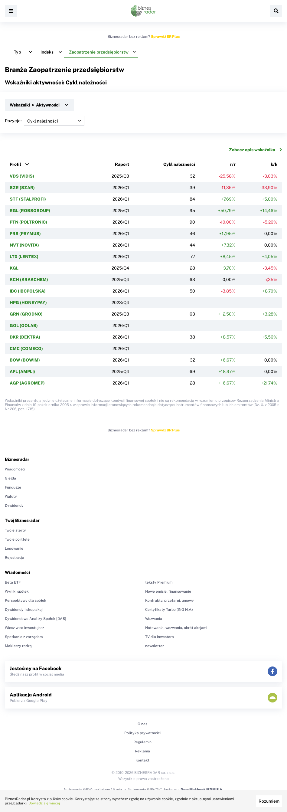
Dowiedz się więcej (44, 803)
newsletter (154, 646)
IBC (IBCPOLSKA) (28, 291)
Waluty (11, 496)
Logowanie (14, 548)
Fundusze (13, 487)
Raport (122, 164)
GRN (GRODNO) (26, 314)
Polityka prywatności (142, 733)
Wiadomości (15, 469)
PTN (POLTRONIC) (28, 222)
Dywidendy (14, 505)
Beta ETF (13, 582)
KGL (14, 268)
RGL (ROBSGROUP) (30, 210)
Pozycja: (44, 121)
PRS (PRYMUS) (25, 233)
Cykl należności (179, 164)
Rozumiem (269, 801)
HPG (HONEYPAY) (28, 302)
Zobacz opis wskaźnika (255, 149)
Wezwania (153, 619)
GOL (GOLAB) (24, 325)
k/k (274, 164)
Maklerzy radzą (18, 646)
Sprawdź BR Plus (165, 36)
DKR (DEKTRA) (25, 337)
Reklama (142, 751)
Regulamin (142, 742)
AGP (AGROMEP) (27, 383)
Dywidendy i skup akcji (24, 609)
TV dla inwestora (159, 637)
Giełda (10, 478)
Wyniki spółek (17, 591)
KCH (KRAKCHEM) (29, 279)
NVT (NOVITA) (24, 245)
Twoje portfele (17, 539)
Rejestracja (14, 557)
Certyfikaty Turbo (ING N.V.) (169, 609)
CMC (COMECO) (26, 348)
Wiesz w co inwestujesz (24, 628)
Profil (15, 164)
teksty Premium (158, 582)
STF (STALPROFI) (28, 199)
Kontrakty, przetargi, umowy (169, 600)
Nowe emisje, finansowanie (168, 591)
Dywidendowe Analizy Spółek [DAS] (35, 619)
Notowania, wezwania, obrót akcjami (176, 628)
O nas (142, 724)
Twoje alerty (15, 530)
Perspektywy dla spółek (25, 600)
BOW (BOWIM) (25, 360)
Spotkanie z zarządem (24, 637)
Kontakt (142, 760)
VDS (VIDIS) (22, 176)
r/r (233, 164)
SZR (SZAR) (22, 187)
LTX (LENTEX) (24, 256)
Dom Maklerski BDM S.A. (202, 789)
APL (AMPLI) (22, 371)
